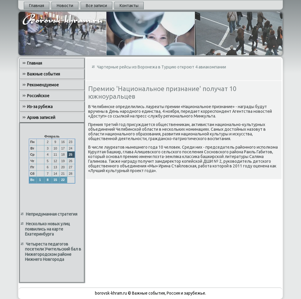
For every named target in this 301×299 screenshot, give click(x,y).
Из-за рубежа (40, 106)
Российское (38, 95)
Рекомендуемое (43, 85)
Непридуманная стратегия (51, 214)
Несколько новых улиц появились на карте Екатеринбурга (47, 228)
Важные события (43, 74)
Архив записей (41, 117)
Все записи (96, 5)
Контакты (129, 5)
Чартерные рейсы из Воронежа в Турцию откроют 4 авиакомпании (161, 67)
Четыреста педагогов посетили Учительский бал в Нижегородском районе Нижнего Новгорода (53, 252)
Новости (65, 5)
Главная (36, 5)
